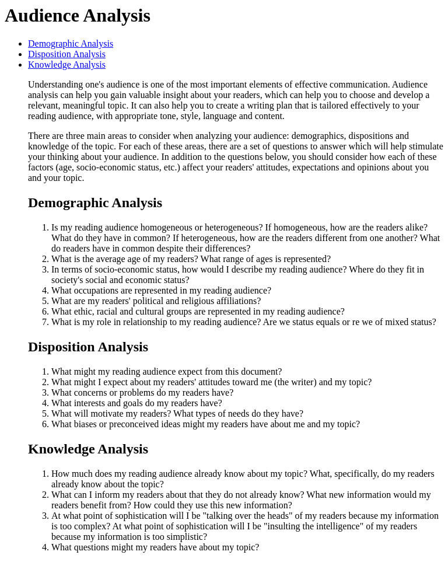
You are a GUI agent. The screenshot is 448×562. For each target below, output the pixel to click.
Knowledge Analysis (67, 64)
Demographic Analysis (70, 43)
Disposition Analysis (67, 54)
